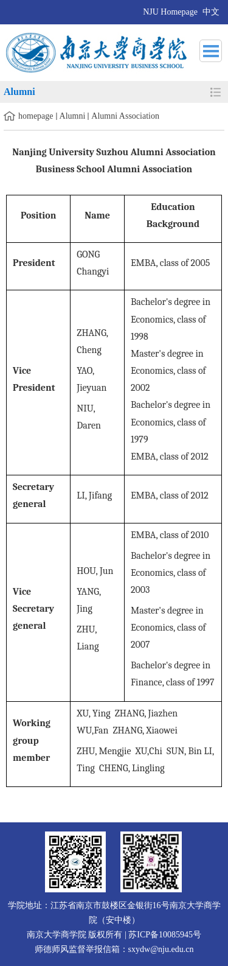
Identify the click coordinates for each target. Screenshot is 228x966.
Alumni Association (125, 116)
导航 (210, 51)
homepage (36, 116)
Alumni (73, 116)
